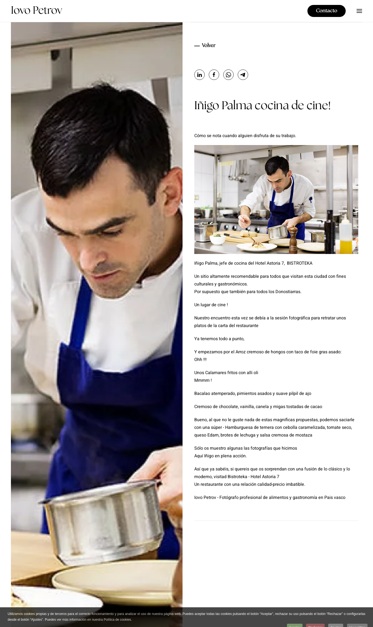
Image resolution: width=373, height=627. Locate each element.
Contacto (326, 10)
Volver (209, 45)
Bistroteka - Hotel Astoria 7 (253, 476)
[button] (359, 11)
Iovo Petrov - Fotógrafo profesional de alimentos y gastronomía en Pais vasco (269, 497)
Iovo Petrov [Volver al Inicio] (36, 10)
